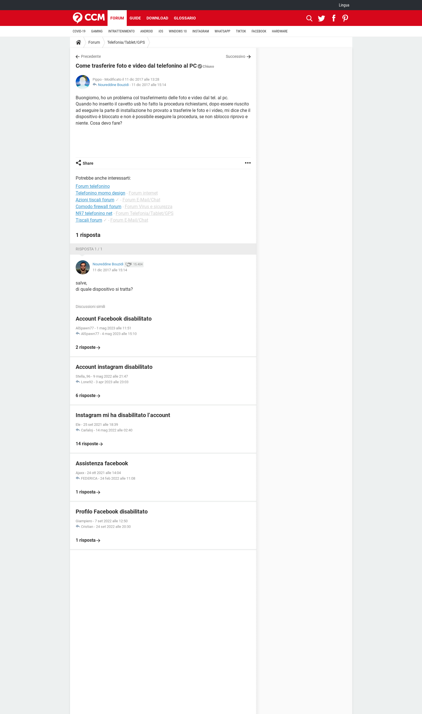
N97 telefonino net (94, 213)
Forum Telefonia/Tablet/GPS (145, 213)
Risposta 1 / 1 (89, 249)
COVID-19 (79, 31)
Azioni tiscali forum (95, 199)
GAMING (97, 31)
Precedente (91, 56)
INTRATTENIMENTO (121, 31)
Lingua (344, 5)
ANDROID (146, 31)
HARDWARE (280, 31)
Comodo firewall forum (98, 206)
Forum (117, 18)
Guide (135, 18)
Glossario (185, 18)
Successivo (235, 56)
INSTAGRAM (200, 31)
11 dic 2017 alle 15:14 (149, 85)
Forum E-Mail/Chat (141, 199)
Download (157, 18)
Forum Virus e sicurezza (148, 206)
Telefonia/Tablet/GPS (126, 42)
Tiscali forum (89, 220)
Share (88, 163)
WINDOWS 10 (178, 31)
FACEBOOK (259, 31)
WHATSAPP (222, 31)
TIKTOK (241, 31)
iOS (161, 31)
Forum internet (143, 193)
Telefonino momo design (100, 193)
